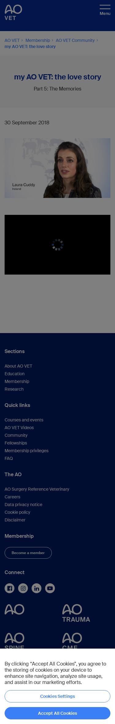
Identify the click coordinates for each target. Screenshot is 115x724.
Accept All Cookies (57, 713)
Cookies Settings (57, 696)
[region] (57, 686)
